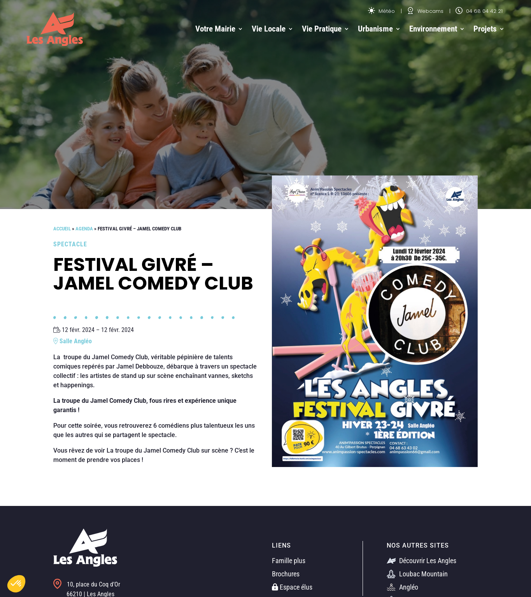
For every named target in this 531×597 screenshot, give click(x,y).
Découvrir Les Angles (421, 560)
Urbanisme (375, 28)
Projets (485, 28)
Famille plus (288, 561)
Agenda (84, 229)
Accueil (62, 229)
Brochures (286, 574)
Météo (381, 11)
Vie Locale (269, 28)
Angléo (402, 587)
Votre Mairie (215, 28)
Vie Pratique (322, 28)
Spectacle (70, 244)
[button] (16, 583)
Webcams (425, 11)
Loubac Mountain (417, 573)
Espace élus (292, 587)
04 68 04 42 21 (479, 11)
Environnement (433, 28)
